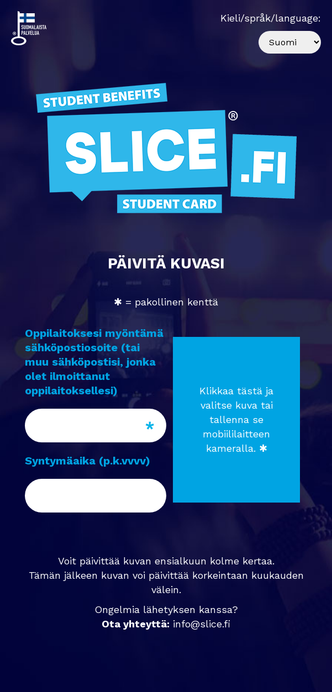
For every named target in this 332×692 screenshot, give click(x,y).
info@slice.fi (201, 624)
